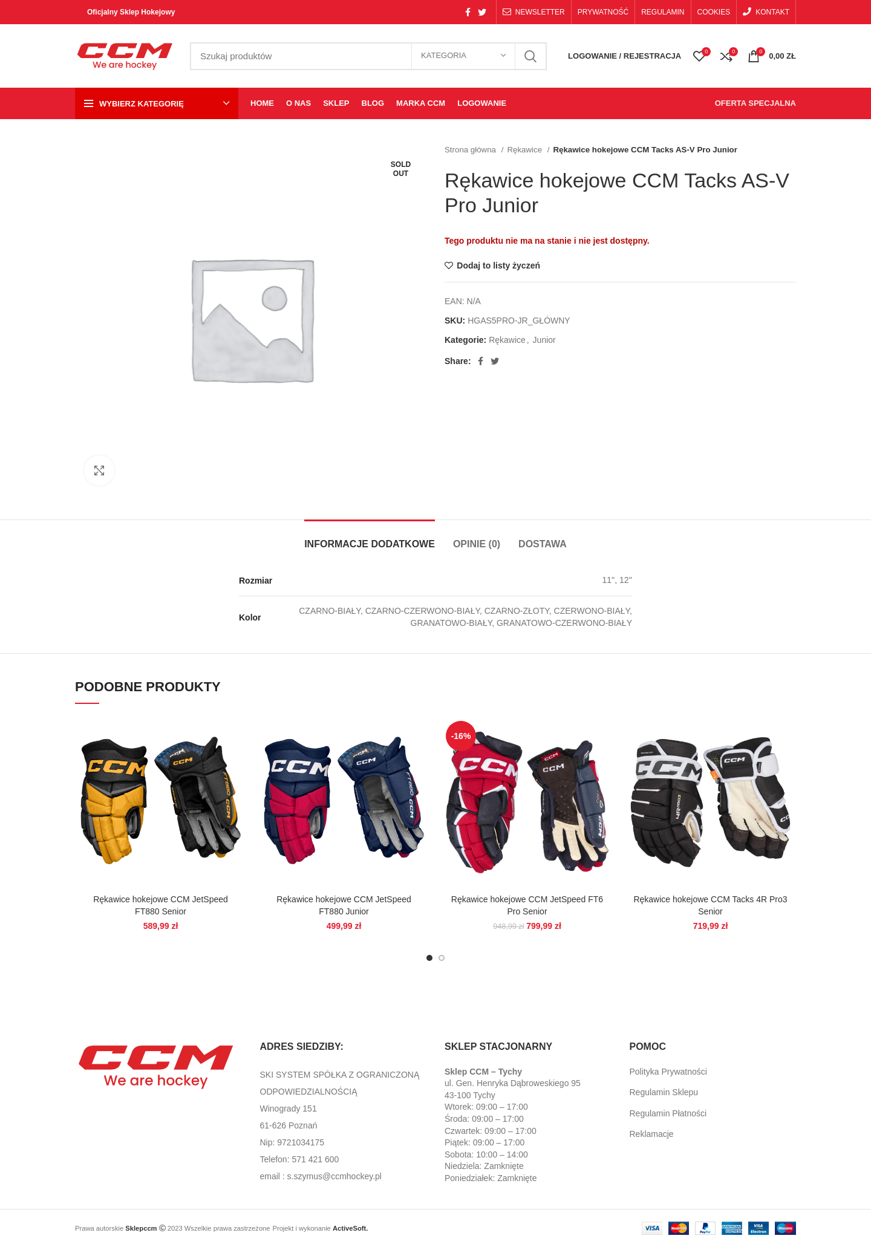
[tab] (369, 537)
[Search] (368, 56)
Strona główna (471, 149)
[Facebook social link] (468, 12)
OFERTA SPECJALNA (755, 103)
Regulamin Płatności (668, 1113)
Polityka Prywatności (668, 1071)
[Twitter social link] (482, 12)
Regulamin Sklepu (664, 1092)
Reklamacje (652, 1134)
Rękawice (525, 149)
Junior (544, 340)
